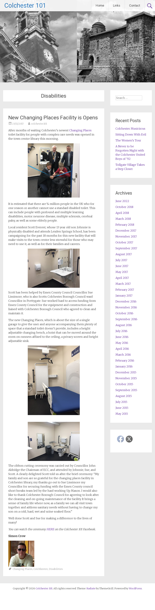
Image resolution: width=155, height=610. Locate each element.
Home (100, 5)
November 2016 (126, 307)
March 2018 (123, 218)
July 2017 (121, 260)
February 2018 (124, 224)
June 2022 (122, 201)
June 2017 (121, 266)
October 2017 (124, 242)
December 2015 (125, 372)
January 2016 (124, 366)
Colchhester (40, 569)
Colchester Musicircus (130, 128)
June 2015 (121, 408)
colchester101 (39, 123)
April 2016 (122, 348)
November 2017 (126, 236)
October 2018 (124, 207)
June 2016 (121, 337)
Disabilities (56, 569)
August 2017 (123, 254)
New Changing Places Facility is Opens (53, 117)
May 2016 (121, 343)
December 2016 (125, 301)
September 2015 (126, 390)
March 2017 (123, 283)
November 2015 (126, 378)
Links (116, 5)
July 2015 (121, 402)
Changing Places (80, 130)
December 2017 (125, 230)
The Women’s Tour (128, 140)
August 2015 (123, 396)
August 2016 (123, 325)
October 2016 (124, 313)
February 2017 (124, 289)
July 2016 (121, 331)
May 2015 (121, 413)
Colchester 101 (25, 5)
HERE (50, 529)
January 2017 (123, 295)
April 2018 (122, 213)
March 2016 (123, 354)
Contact (134, 5)
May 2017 (121, 272)
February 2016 (124, 360)
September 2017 (126, 248)
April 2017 (122, 278)
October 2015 (124, 384)
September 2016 (126, 319)
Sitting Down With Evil (130, 134)
